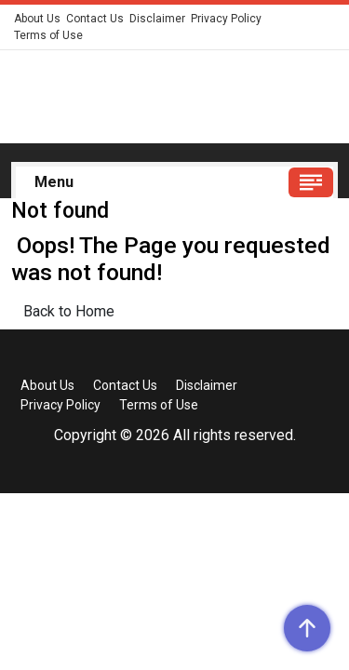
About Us (37, 18)
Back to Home (68, 311)
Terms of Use (48, 35)
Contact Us (95, 18)
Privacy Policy (226, 18)
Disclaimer (157, 18)
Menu (54, 182)
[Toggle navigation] (311, 182)
